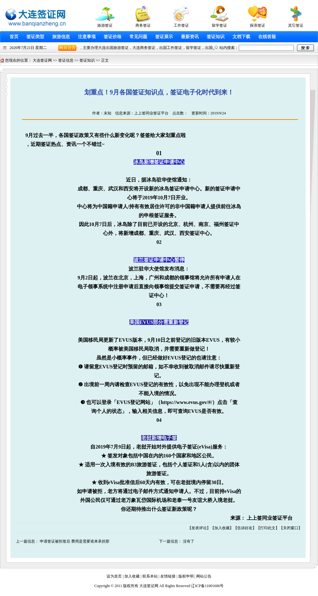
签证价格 (112, 36)
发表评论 (199, 528)
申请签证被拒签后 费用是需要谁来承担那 (74, 541)
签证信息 (65, 60)
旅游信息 (61, 36)
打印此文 (267, 528)
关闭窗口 (290, 528)
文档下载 (241, 36)
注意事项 (87, 36)
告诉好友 (244, 528)
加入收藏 (222, 528)
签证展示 (164, 36)
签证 (74, 135)
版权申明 (186, 576)
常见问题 (138, 36)
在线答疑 (267, 36)
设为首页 (114, 576)
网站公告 (203, 576)
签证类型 (35, 36)
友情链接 (168, 576)
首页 (14, 36)
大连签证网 (42, 60)
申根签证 (154, 215)
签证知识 (216, 36)
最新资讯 (190, 36)
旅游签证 (147, 464)
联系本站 (150, 576)
